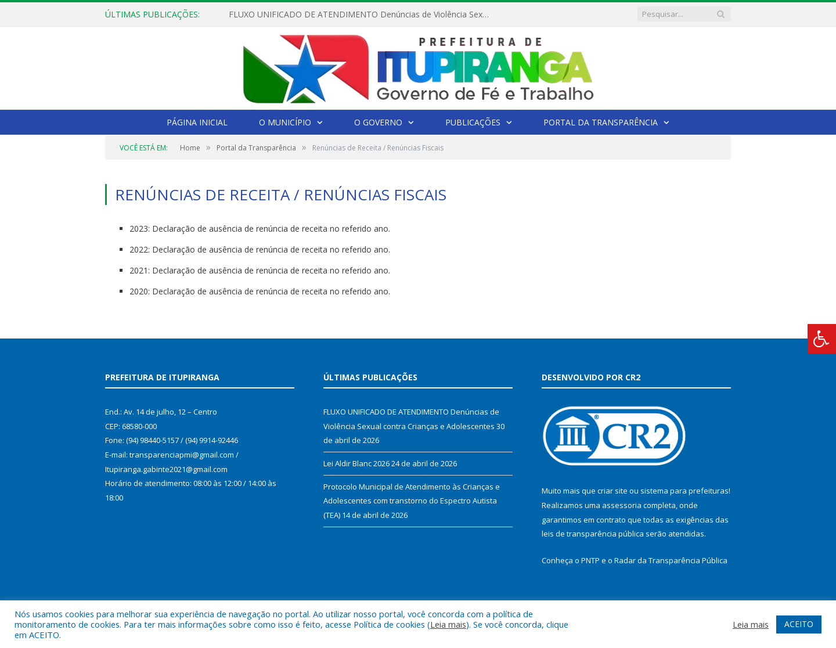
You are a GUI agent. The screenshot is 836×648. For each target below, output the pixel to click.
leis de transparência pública (593, 533)
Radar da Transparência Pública (670, 560)
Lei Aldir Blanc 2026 (356, 463)
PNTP (590, 560)
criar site (612, 490)
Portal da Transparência (600, 122)
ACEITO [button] (798, 623)
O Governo (378, 122)
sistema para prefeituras (684, 490)
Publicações (472, 122)
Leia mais (448, 624)
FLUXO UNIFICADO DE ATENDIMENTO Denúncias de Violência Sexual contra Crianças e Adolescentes (362, 14)
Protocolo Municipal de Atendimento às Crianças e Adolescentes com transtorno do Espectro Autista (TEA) (411, 500)
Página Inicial (197, 122)
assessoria (622, 505)
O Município (285, 122)
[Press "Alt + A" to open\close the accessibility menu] (822, 339)
